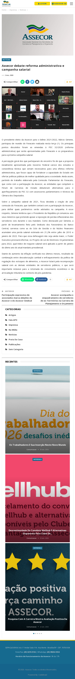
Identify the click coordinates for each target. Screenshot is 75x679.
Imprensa (13, 325)
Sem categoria (16, 349)
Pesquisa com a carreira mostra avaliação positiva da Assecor (37, 621)
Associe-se (59, 3)
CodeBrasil (42, 675)
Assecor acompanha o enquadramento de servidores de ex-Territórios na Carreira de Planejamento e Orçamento (57, 299)
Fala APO (13, 320)
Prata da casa (16, 339)
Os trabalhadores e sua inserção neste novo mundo (37, 444)
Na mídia (13, 330)
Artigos (12, 315)
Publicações (14, 344)
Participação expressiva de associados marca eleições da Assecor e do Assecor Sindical (17, 298)
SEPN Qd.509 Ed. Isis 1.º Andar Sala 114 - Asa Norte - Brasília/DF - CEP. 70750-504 (37, 647)
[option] (37, 499)
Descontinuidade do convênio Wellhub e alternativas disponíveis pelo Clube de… (37, 532)
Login (42, 3)
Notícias (6, 60)
